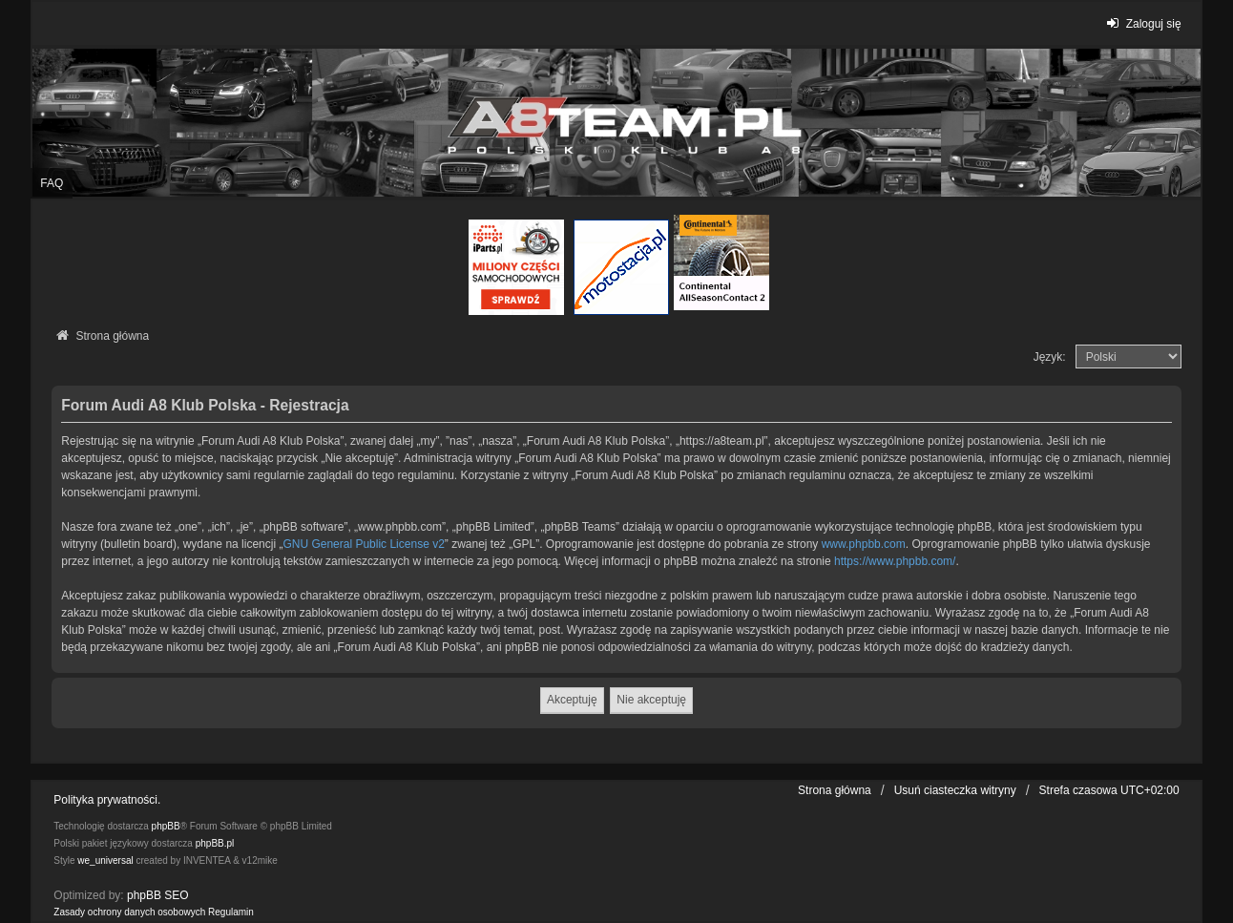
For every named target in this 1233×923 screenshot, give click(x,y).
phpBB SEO (158, 895)
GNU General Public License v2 (363, 544)
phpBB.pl (215, 843)
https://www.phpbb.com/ (894, 561)
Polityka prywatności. (106, 800)
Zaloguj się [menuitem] (1141, 23)
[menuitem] (129, 912)
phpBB (166, 826)
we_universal (105, 860)
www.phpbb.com (864, 544)
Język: (1050, 357)
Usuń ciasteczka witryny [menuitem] (955, 790)
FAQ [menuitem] (51, 183)
